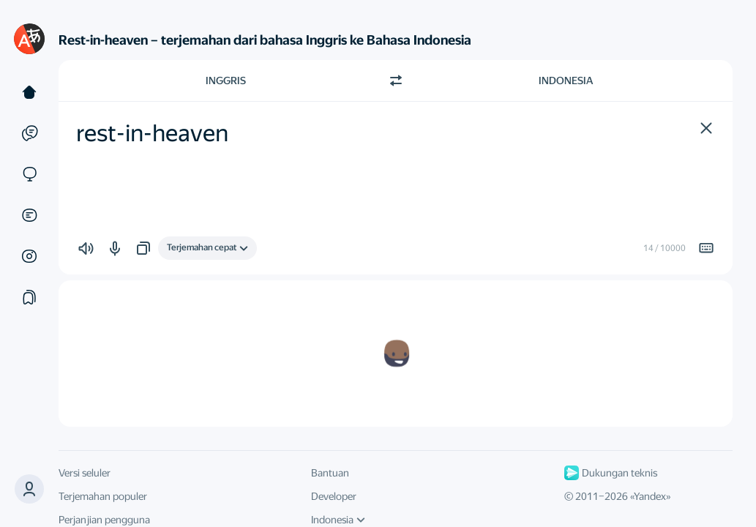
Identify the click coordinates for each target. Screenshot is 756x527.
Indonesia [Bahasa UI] (338, 520)
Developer (333, 496)
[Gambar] (29, 256)
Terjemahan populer (103, 496)
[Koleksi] (29, 297)
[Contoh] (29, 133)
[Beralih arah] (396, 80)
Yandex (650, 496)
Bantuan (330, 473)
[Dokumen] (29, 215)
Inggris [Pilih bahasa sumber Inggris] (226, 80)
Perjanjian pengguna (104, 520)
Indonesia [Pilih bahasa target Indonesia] (566, 80)
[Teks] (29, 92)
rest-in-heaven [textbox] (152, 133)
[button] (29, 489)
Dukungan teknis (610, 473)
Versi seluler (85, 473)
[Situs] (29, 174)
